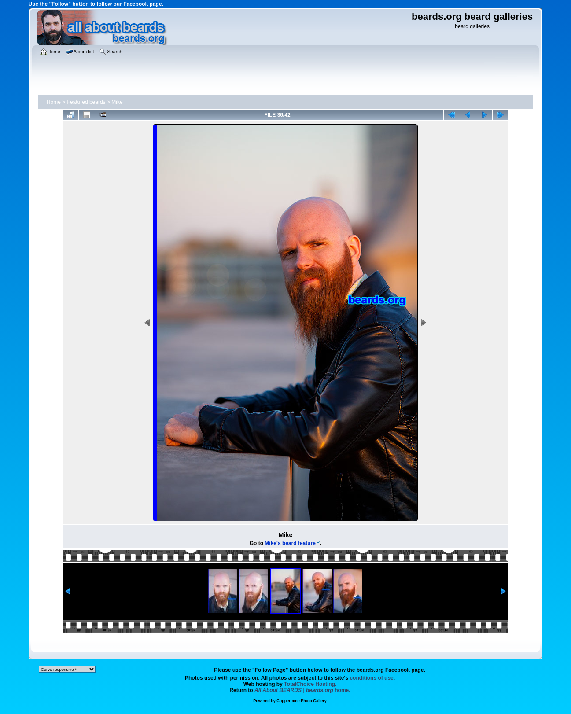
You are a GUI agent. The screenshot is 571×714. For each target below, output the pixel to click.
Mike (116, 102)
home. (302, 690)
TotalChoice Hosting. (310, 684)
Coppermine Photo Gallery (301, 701)
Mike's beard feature (290, 543)
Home (54, 102)
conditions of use (371, 678)
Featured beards (86, 102)
